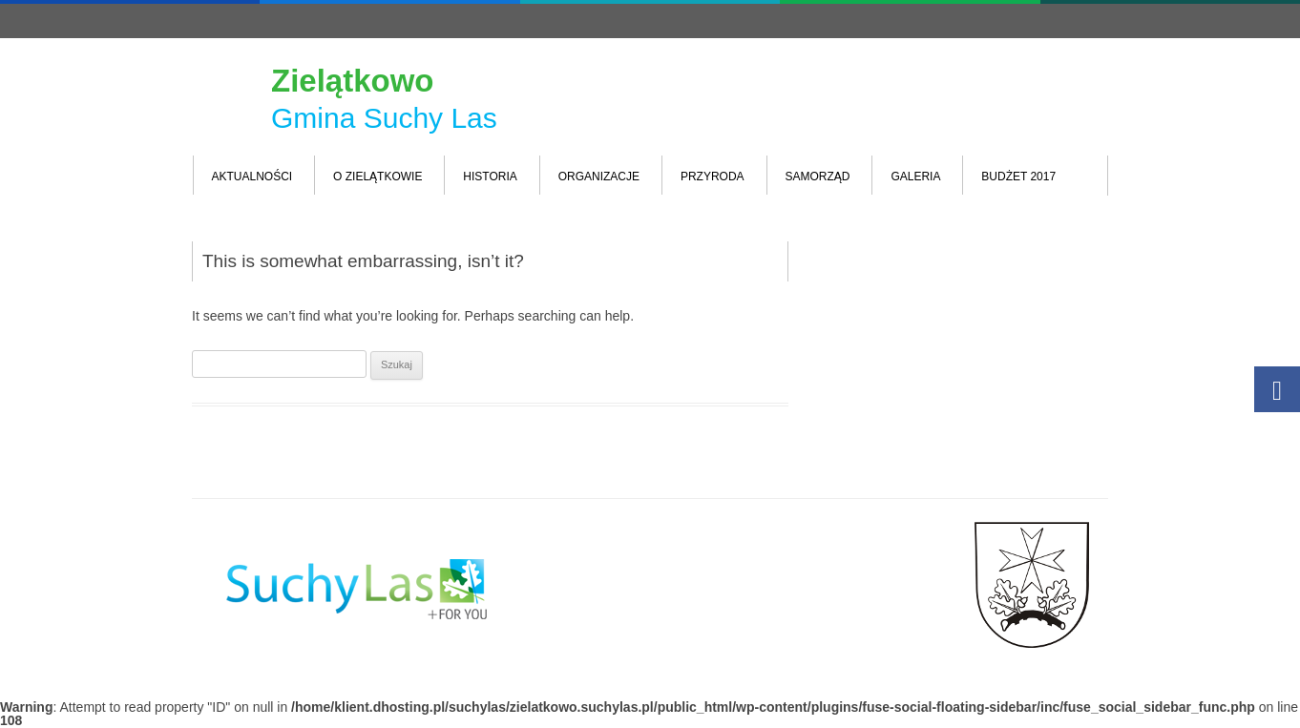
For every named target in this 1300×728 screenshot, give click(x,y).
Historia (489, 176)
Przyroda (712, 176)
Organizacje (599, 176)
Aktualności (252, 176)
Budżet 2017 (1018, 176)
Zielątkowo (352, 80)
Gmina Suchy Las (384, 118)
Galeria (915, 176)
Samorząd (818, 176)
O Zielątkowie (377, 176)
